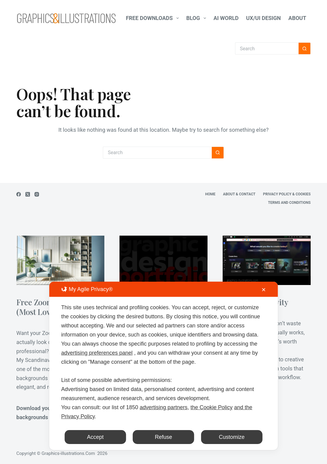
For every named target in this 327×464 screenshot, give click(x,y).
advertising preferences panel (96, 353)
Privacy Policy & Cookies (287, 194)
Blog (197, 18)
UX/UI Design (263, 18)
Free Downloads (153, 18)
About (301, 18)
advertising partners (164, 407)
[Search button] (305, 48)
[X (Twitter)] (27, 194)
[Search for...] (267, 48)
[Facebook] (18, 194)
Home (210, 194)
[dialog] (163, 366)
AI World (226, 18)
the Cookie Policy (212, 407)
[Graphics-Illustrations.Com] (66, 18)
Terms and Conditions (289, 203)
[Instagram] (36, 194)
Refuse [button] (163, 437)
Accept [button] (95, 437)
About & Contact (239, 194)
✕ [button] (263, 290)
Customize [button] (232, 437)
